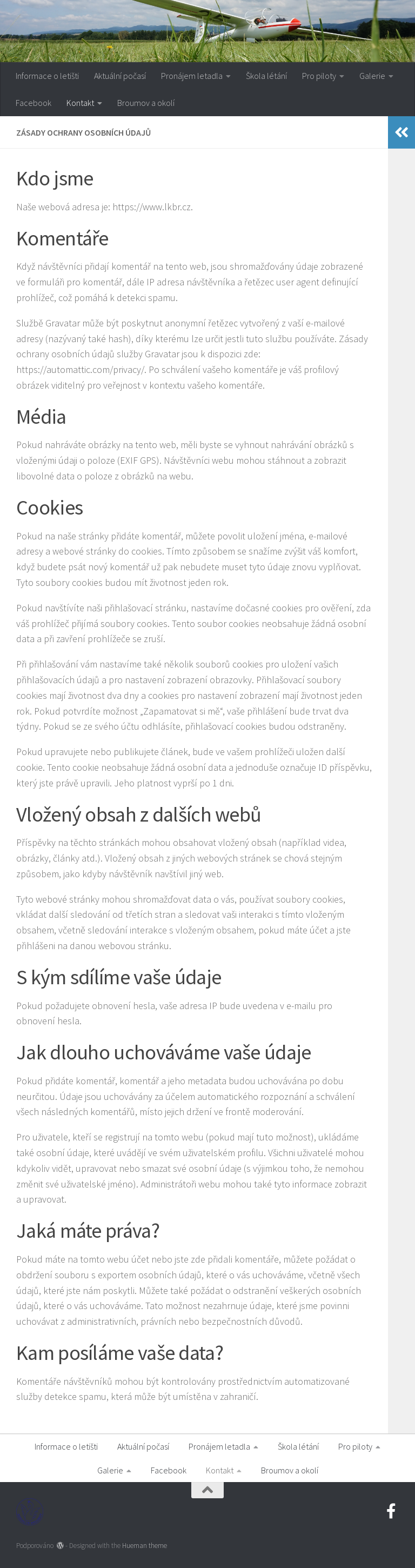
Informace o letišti (47, 75)
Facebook (33, 102)
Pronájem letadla (192, 75)
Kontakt (80, 102)
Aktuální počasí (120, 75)
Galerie (372, 75)
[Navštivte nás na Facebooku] (391, 1511)
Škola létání (266, 75)
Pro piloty (319, 75)
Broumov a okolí (146, 102)
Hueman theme (144, 1545)
